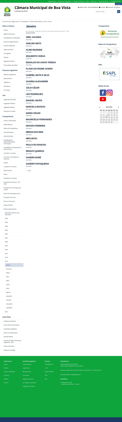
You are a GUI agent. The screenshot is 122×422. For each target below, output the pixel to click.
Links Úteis (6, 317)
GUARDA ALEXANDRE (37, 81)
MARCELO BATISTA (35, 107)
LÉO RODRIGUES (34, 94)
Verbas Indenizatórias (36, 21)
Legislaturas (26, 368)
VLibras (118, 7)
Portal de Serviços (79, 1)
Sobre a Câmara (8, 26)
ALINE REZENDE (34, 50)
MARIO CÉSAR (33, 113)
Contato (103, 7)
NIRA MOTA (31, 138)
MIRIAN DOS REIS (34, 132)
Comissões (26, 375)
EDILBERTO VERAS (35, 56)
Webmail (93, 1)
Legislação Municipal (29, 386)
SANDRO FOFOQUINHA (37, 164)
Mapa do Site (83, 7)
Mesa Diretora (27, 371)
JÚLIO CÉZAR (32, 87)
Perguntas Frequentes (64, 1)
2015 (45, 21)
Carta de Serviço (103, 1)
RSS (88, 1)
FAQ (46, 375)
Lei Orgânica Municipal (29, 382)
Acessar (118, 4)
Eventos (6, 382)
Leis (3, 95)
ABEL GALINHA (33, 37)
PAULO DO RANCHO (36, 145)
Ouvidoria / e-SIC (116, 1)
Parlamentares (27, 364)
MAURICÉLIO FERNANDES (39, 119)
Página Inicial (52, 1)
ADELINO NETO (33, 43)
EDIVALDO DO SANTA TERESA (41, 62)
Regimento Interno (28, 379)
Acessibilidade (94, 7)
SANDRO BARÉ (33, 157)
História (6, 368)
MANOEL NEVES (34, 100)
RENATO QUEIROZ (35, 151)
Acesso (6, 364)
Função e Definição (9, 371)
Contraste (110, 7)
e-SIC (46, 368)
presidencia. (67, 374)
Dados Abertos (49, 371)
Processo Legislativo (10, 70)
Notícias (6, 379)
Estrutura (6, 375)
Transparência (24, 21)
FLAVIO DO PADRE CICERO (39, 68)
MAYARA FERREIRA (35, 126)
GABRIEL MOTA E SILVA (37, 75)
